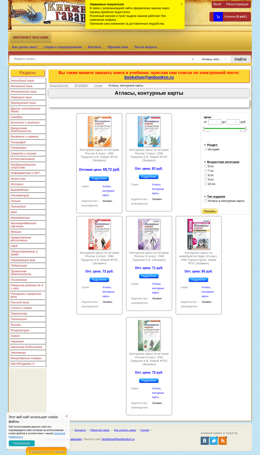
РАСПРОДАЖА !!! (23, 363)
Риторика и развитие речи (26, 295)
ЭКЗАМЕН (81, 85)
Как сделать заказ (125, 430)
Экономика (18, 352)
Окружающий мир (23, 260)
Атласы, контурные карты (108, 191)
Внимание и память (25, 136)
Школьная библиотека (26, 347)
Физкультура (20, 330)
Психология (19, 279)
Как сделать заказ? (25, 47)
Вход (217, 4)
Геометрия (18, 147)
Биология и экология (25, 122)
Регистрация (237, 4)
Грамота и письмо (23, 153)
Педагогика (19, 265)
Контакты (94, 47)
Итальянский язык (24, 91)
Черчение (17, 341)
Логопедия (18, 206)
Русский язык (20, 302)
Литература (20, 195)
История (17, 184)
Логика (16, 201)
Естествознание (23, 159)
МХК (14, 212)
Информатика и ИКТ (25, 173)
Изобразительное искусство (23, 166)
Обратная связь (117, 47)
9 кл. (209, 179)
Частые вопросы (145, 47)
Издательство (59, 85)
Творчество (19, 313)
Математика (20, 217)
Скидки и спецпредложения (63, 47)
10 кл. (210, 184)
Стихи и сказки (21, 308)
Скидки (144, 430)
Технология (19, 319)
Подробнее (99, 178)
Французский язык (23, 102)
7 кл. (209, 170)
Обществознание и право (24, 253)
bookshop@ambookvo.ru (149, 77)
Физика (16, 324)
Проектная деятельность (21, 273)
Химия (15, 335)
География (18, 142)
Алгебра (16, 117)
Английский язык (22, 80)
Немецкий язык (21, 97)
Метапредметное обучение (23, 225)
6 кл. (209, 166)
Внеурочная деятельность (21, 130)
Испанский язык (22, 86)
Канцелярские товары (26, 358)
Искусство (18, 178)
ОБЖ (14, 246)
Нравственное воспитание (21, 239)
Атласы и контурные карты (225, 200)
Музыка (16, 231)
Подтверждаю (21, 443)
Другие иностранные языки (25, 110)
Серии (98, 85)
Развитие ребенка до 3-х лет (27, 287)
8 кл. (209, 175)
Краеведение (20, 189)
